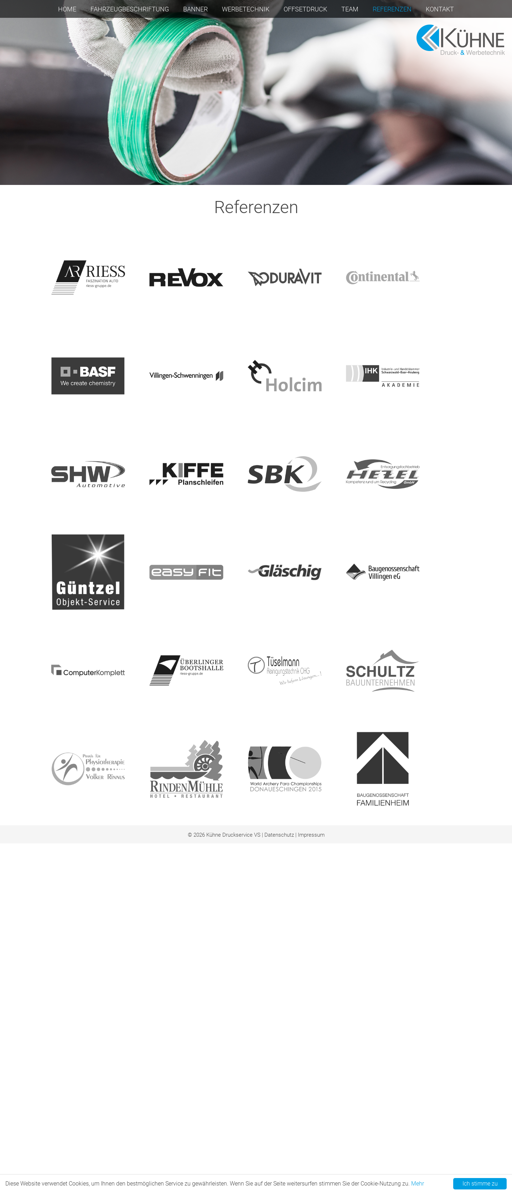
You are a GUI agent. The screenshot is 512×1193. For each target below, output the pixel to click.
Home (67, 9)
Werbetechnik (245, 9)
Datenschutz (279, 805)
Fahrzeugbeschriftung (129, 9)
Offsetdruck (305, 9)
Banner (195, 9)
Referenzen (392, 9)
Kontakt (440, 9)
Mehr (417, 1183)
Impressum (311, 805)
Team (349, 9)
